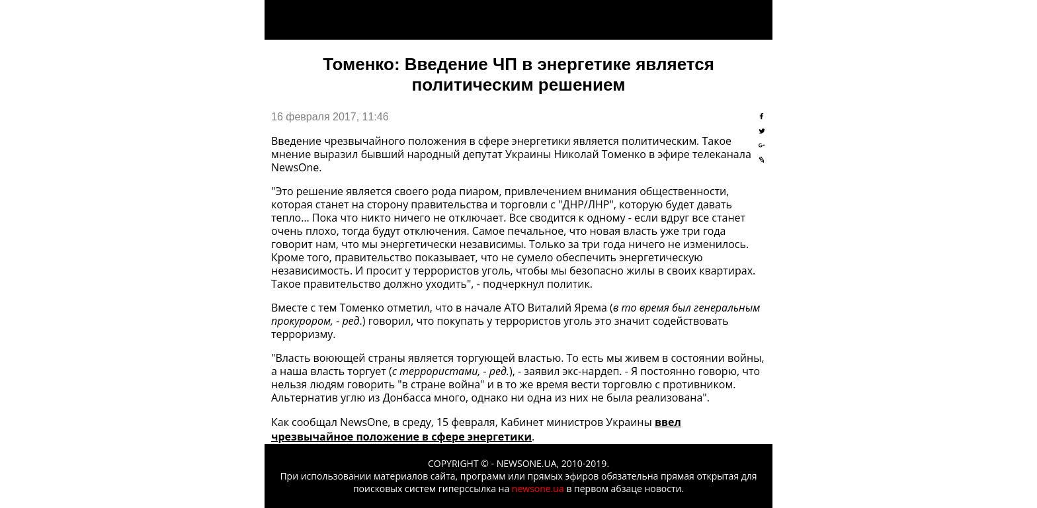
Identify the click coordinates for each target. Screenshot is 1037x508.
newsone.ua (538, 488)
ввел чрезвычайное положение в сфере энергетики (476, 429)
